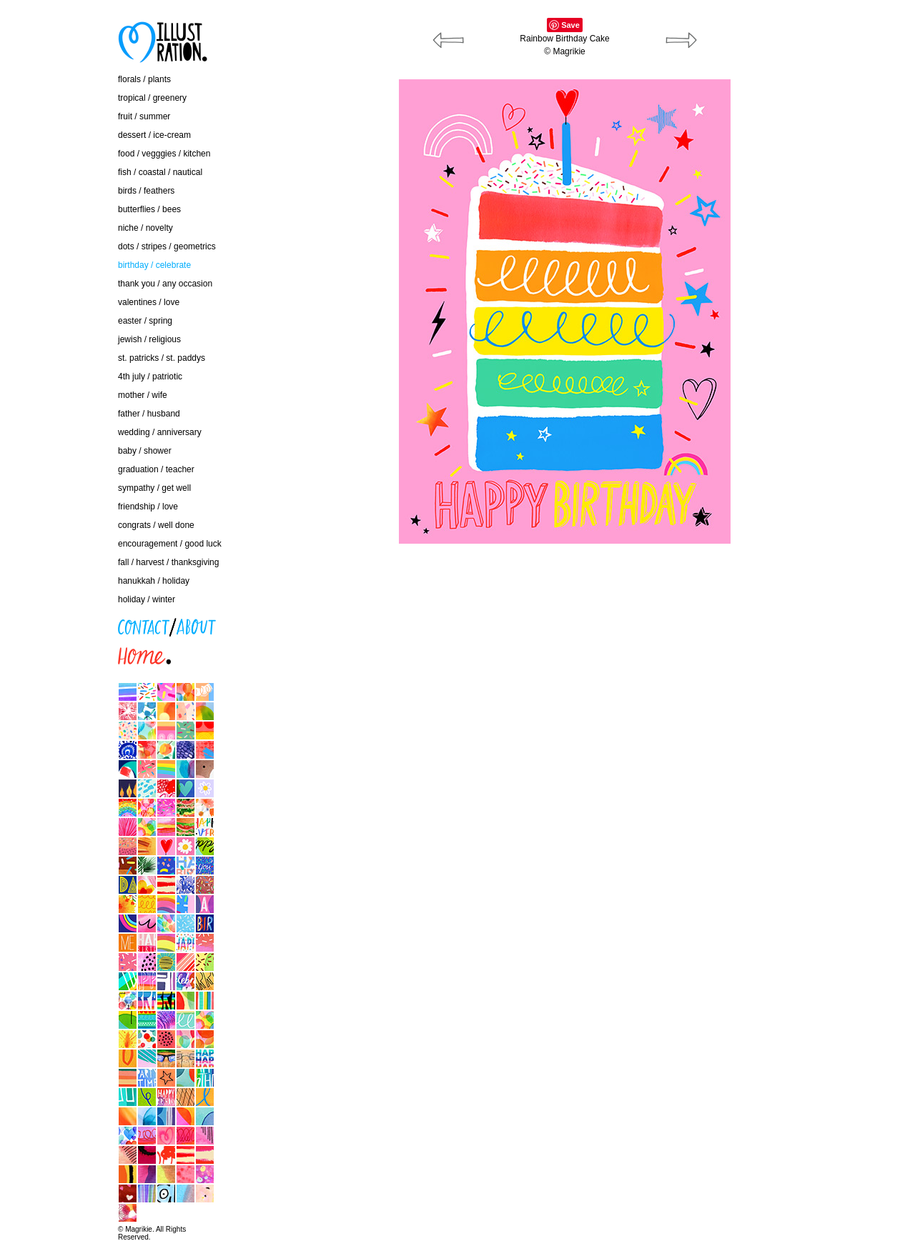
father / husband (149, 414)
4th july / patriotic (150, 377)
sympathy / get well (154, 488)
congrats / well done (156, 525)
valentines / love (148, 302)
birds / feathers (146, 191)
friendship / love (148, 507)
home (28, 652)
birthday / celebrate (154, 265)
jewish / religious (149, 339)
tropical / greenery (152, 98)
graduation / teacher (156, 469)
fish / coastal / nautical (160, 172)
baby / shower (145, 451)
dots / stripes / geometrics (167, 246)
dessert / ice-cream (154, 135)
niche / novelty (145, 228)
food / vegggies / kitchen (164, 154)
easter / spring (145, 321)
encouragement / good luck (170, 544)
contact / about (46, 623)
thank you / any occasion (165, 284)
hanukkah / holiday (153, 581)
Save (570, 25)
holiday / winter (146, 599)
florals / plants (144, 79)
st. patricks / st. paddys (161, 358)
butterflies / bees (149, 209)
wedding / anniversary (160, 432)
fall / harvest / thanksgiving (168, 562)
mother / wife (142, 395)
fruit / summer (144, 116)
